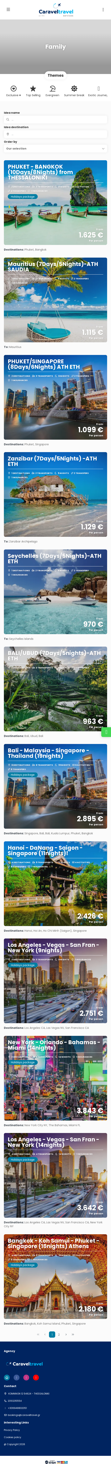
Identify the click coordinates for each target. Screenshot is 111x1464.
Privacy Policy (12, 1430)
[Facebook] (16, 1377)
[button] (103, 10)
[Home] (7, 1377)
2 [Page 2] (59, 1335)
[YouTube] (36, 1377)
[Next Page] (66, 1334)
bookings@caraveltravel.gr (24, 1415)
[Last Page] (73, 1334)
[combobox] (55, 134)
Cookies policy (12, 1437)
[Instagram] (26, 1377)
